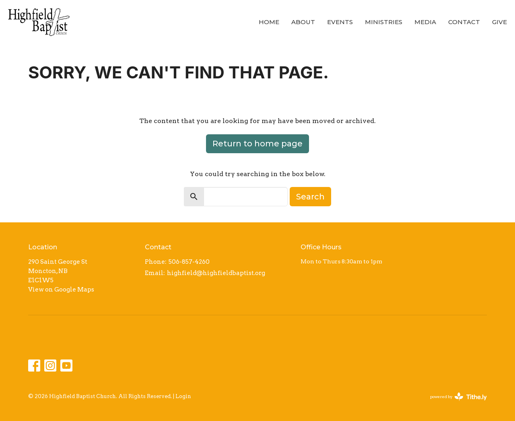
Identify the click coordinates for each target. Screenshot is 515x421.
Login (183, 396)
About (303, 22)
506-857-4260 (189, 261)
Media (425, 22)
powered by (458, 396)
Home (269, 22)
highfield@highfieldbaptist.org (216, 273)
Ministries (383, 22)
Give (499, 22)
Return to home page (257, 143)
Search (310, 196)
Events (340, 22)
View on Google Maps (61, 289)
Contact (464, 22)
